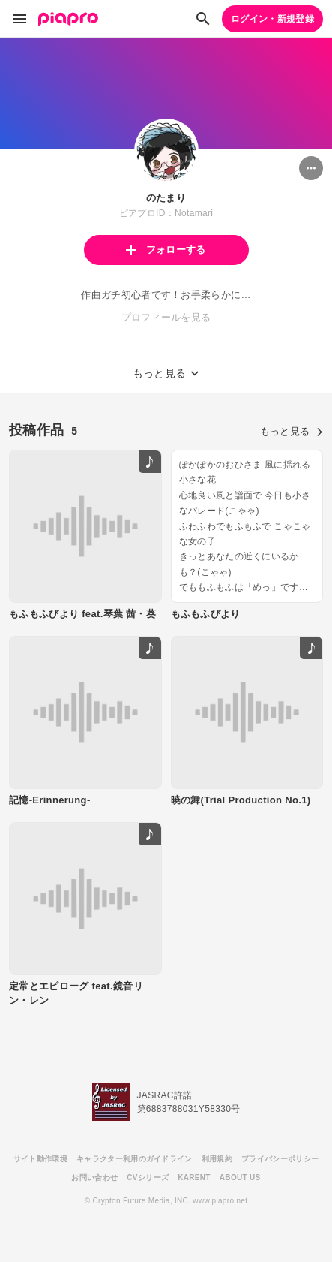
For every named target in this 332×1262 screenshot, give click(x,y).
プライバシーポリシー (280, 1159)
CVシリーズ (148, 1177)
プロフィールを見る (166, 317)
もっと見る (291, 431)
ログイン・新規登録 (272, 19)
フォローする (165, 249)
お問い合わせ (94, 1177)
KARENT (194, 1177)
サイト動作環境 (40, 1159)
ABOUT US (240, 1177)
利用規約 (217, 1159)
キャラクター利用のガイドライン (134, 1159)
